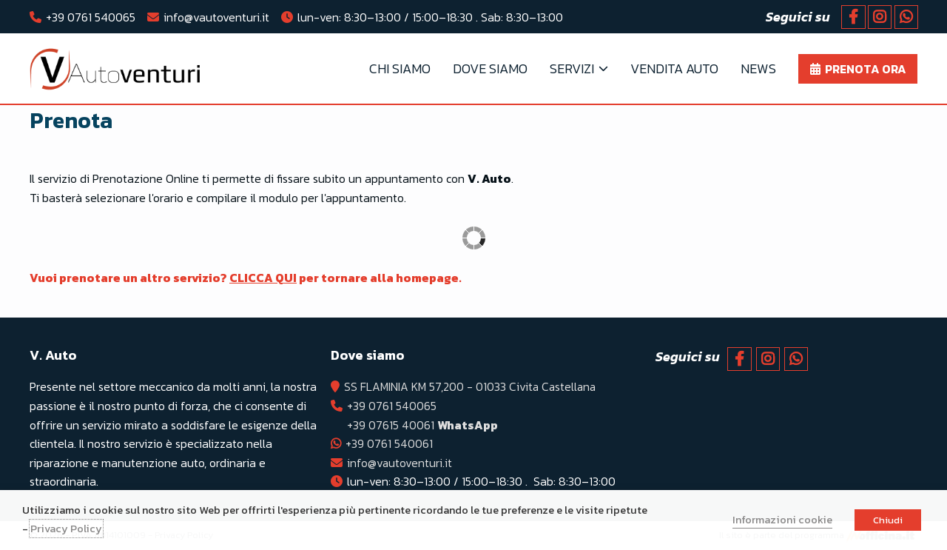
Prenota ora (865, 69)
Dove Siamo (490, 68)
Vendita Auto (674, 68)
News (758, 68)
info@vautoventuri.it (216, 17)
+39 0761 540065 (90, 17)
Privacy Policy (66, 528)
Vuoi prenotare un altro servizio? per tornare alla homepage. (247, 277)
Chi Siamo (400, 68)
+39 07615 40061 (423, 425)
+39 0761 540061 (391, 443)
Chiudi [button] (888, 520)
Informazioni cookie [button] (782, 520)
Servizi (572, 68)
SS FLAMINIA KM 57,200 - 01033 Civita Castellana (471, 386)
